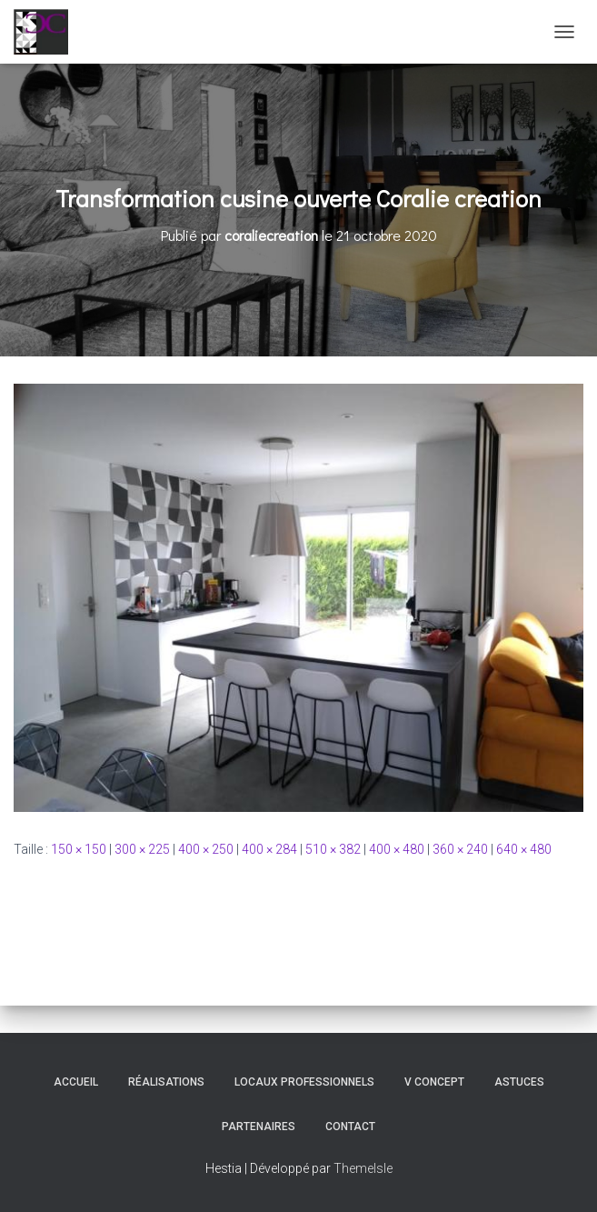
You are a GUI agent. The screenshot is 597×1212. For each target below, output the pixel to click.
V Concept (434, 1082)
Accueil (76, 1082)
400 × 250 (206, 849)
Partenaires (258, 1126)
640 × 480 (524, 849)
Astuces (519, 1082)
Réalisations (166, 1082)
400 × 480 (396, 849)
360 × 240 (460, 849)
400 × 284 (269, 849)
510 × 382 (333, 849)
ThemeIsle (363, 1168)
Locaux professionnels (304, 1082)
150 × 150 (78, 849)
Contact (350, 1126)
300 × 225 (142, 849)
